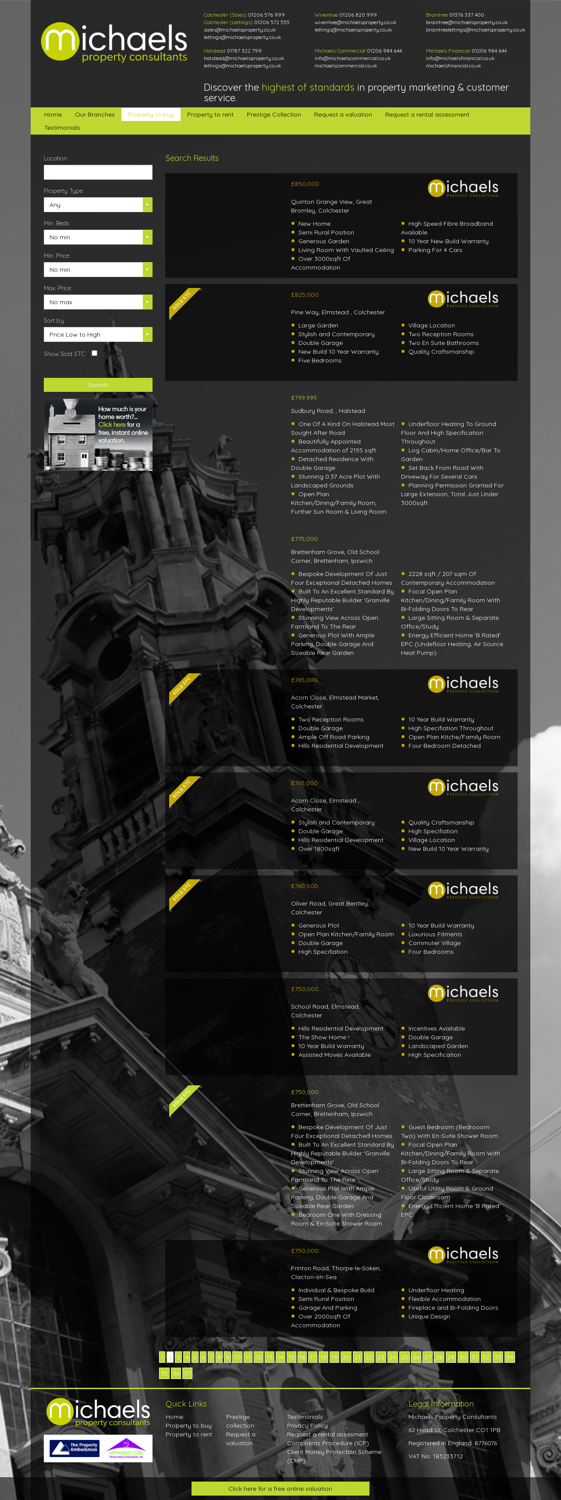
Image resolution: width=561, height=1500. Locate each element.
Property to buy (151, 114)
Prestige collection (240, 1421)
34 (509, 1357)
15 (291, 1357)
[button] (98, 204)
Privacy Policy (307, 1425)
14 (280, 1357)
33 (497, 1357)
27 (427, 1357)
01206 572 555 (272, 22)
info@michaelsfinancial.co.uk (460, 58)
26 (416, 1357)
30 (463, 1357)
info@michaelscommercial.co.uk (353, 58)
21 (358, 1357)
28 (439, 1357)
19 (334, 1357)
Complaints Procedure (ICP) (328, 1443)
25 (404, 1357)
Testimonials (62, 128)
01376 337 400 (466, 14)
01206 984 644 (384, 50)
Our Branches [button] (95, 114)
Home (53, 114)
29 (450, 1357)
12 (259, 1357)
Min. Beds (56, 223)
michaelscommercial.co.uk (346, 65)
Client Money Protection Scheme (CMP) (334, 1456)
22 (369, 1357)
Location (55, 158)
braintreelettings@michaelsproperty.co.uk (475, 29)
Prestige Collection (274, 114)
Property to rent (210, 114)
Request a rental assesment (327, 1434)
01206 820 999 (358, 14)
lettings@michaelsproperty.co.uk (242, 37)
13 (269, 1357)
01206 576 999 (266, 14)
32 (486, 1357)
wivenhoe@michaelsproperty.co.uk (356, 22)
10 (237, 1357)
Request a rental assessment (427, 114)
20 (346, 1357)
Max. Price (57, 288)
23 (380, 1357)
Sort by (54, 320)
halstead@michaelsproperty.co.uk (244, 58)
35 (164, 1373)
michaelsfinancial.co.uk (453, 65)
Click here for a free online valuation (280, 1489)
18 (323, 1357)
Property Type (63, 191)
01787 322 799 (244, 50)
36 (176, 1373)
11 (248, 1357)
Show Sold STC (64, 354)
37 (187, 1373)
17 (313, 1357)
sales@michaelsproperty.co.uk (240, 29)
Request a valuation (343, 114)
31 (475, 1357)
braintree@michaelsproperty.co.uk (467, 22)
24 (392, 1357)
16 (302, 1357)
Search (98, 385)
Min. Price (56, 255)
